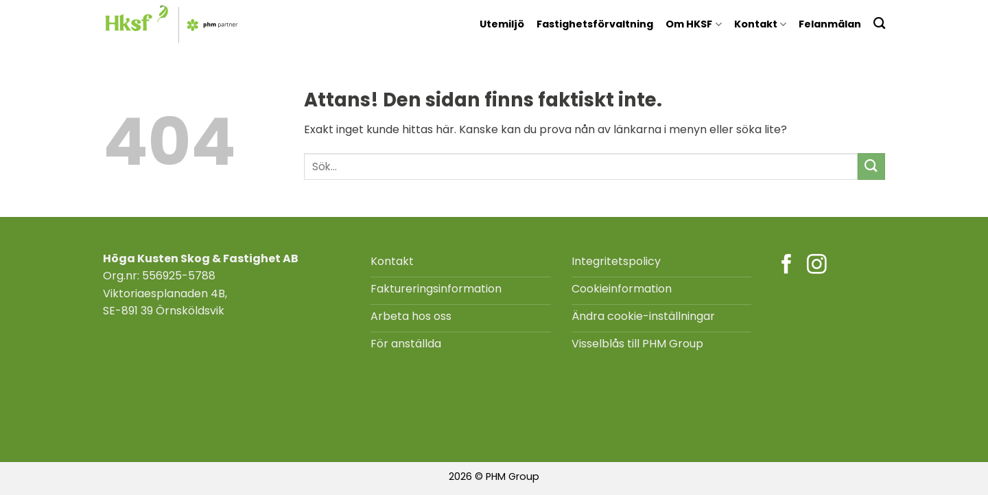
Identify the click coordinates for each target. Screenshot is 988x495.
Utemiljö (502, 24)
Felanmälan (830, 24)
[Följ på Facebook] (787, 266)
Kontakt (760, 24)
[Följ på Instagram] (817, 266)
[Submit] (871, 166)
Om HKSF (693, 24)
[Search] (879, 23)
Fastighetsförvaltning (595, 24)
